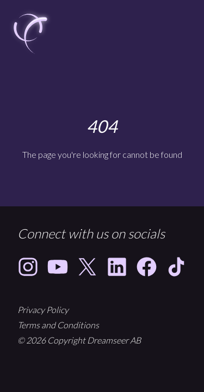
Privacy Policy (43, 309)
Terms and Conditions (58, 325)
